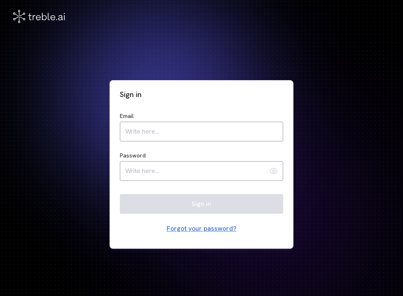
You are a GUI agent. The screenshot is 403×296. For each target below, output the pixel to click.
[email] (201, 131)
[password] (195, 171)
